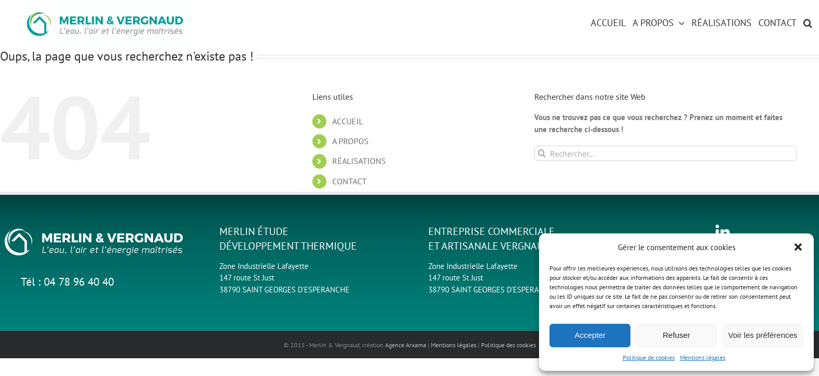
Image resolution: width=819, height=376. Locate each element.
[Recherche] (541, 153)
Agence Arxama (405, 345)
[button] (798, 247)
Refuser (677, 335)
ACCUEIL (347, 121)
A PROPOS (350, 141)
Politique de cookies (649, 357)
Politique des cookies (508, 345)
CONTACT (349, 181)
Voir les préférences (763, 335)
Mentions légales (703, 357)
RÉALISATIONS (359, 161)
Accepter (590, 335)
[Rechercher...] (665, 153)
